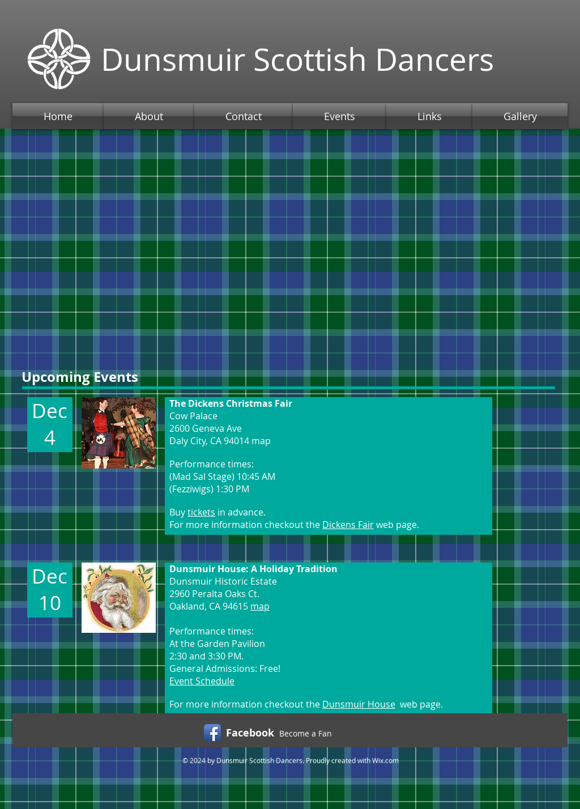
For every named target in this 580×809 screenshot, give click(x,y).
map (260, 606)
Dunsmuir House (358, 704)
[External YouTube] (290, 239)
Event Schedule (201, 681)
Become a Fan (305, 733)
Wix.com (385, 760)
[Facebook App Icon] (212, 732)
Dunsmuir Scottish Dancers (297, 59)
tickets (201, 512)
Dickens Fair (348, 524)
